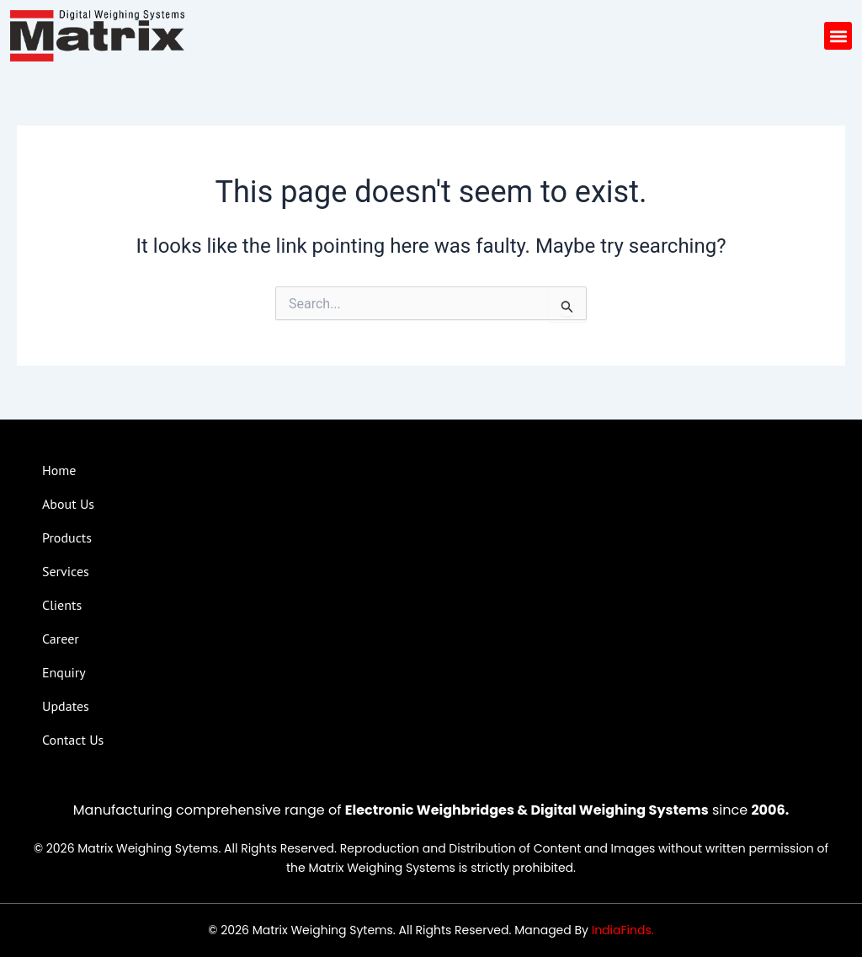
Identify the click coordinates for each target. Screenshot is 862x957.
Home (59, 470)
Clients (62, 604)
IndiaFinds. (623, 930)
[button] (838, 36)
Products (67, 537)
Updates (65, 706)
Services (65, 571)
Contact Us (73, 739)
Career (60, 638)
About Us (68, 503)
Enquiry (64, 672)
